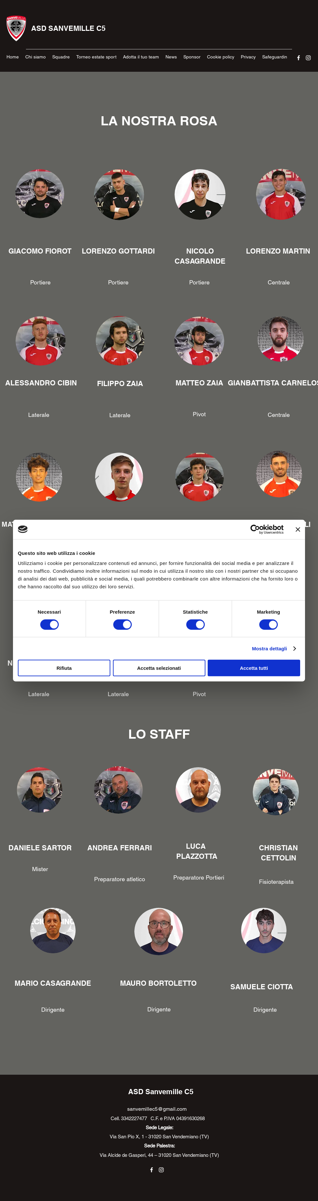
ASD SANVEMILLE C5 (68, 28)
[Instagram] (308, 58)
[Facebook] (298, 58)
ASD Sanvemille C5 (160, 1091)
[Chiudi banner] (298, 529)
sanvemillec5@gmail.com (157, 1109)
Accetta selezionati (159, 668)
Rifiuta (64, 668)
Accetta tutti (254, 668)
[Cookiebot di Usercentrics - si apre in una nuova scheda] (255, 529)
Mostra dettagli (269, 648)
